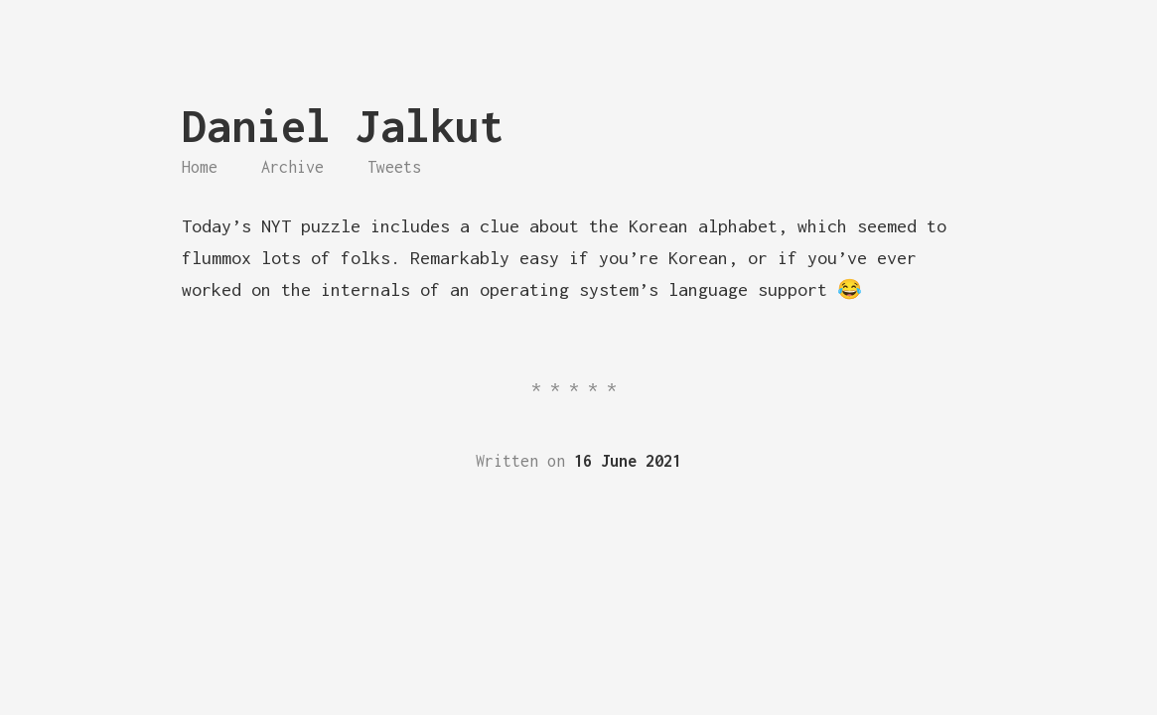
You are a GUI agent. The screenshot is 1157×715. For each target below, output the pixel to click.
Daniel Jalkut (343, 125)
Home (199, 167)
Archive (292, 167)
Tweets (394, 167)
